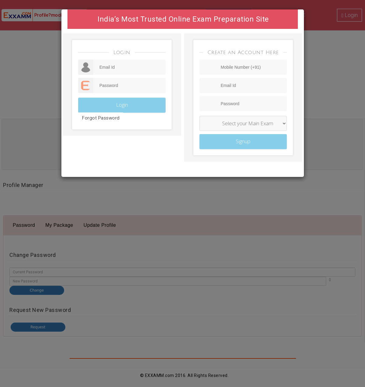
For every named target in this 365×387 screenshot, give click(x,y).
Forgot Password (101, 118)
